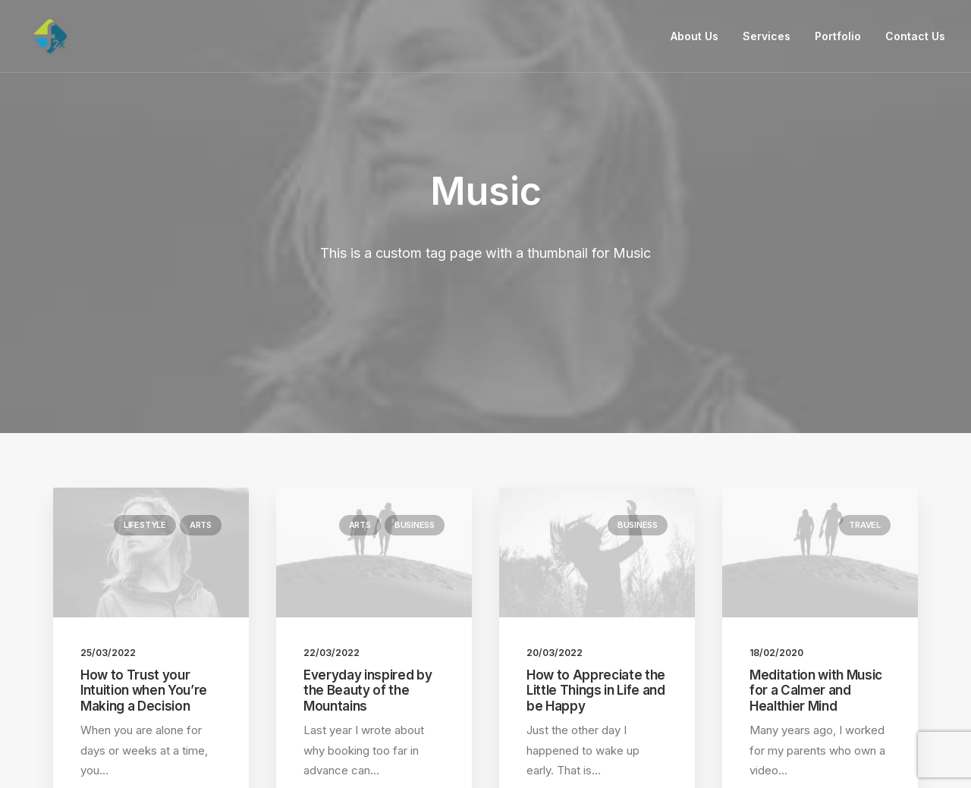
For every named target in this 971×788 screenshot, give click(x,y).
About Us (694, 36)
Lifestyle (145, 392)
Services (766, 36)
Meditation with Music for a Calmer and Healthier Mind (815, 558)
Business (414, 392)
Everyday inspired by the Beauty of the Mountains (367, 558)
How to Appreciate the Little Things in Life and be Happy (595, 558)
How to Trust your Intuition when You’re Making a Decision (143, 558)
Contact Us (915, 36)
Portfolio (838, 36)
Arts (201, 392)
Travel (865, 392)
